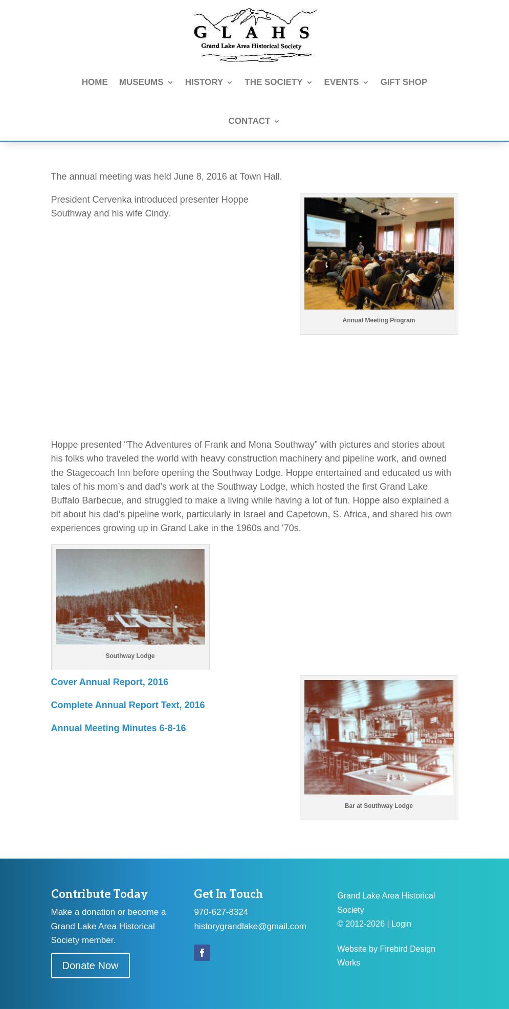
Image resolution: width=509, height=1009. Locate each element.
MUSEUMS (141, 82)
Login (401, 923)
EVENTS (341, 82)
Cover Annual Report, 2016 (109, 682)
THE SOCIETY (273, 82)
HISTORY (204, 82)
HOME (95, 82)
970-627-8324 (221, 912)
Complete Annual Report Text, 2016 (128, 705)
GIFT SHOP (404, 82)
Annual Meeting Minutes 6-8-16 (118, 728)
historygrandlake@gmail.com (250, 926)
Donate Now (90, 965)
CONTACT (250, 121)
